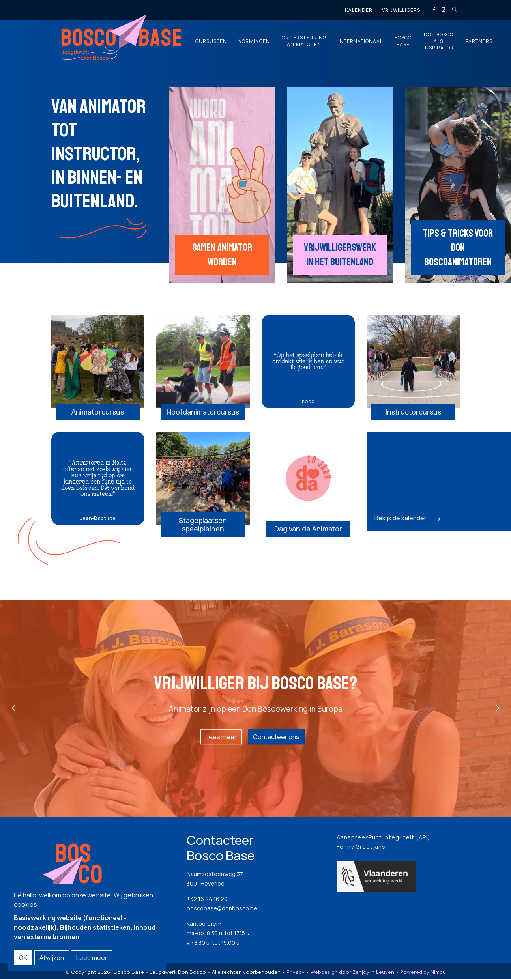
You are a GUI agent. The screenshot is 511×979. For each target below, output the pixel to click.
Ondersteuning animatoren (304, 41)
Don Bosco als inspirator (438, 41)
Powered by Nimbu (423, 972)
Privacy (295, 972)
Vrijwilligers (401, 10)
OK (23, 957)
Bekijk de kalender (400, 518)
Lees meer (221, 738)
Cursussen (211, 41)
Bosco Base (403, 41)
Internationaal (360, 41)
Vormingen (254, 41)
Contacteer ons (276, 738)
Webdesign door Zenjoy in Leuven (352, 972)
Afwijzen (51, 957)
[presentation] (17, 709)
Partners (479, 41)
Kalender (358, 10)
